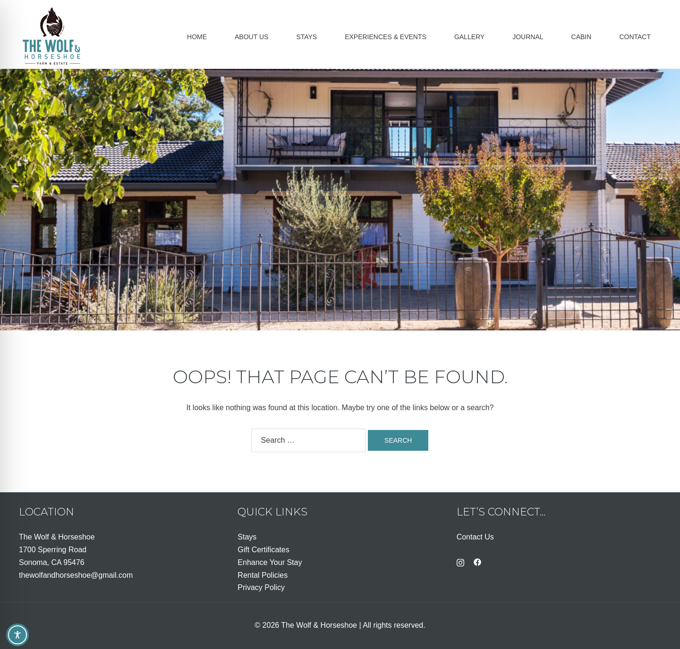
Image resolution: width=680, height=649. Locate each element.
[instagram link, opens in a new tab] (460, 561)
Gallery (469, 37)
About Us (251, 37)
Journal (527, 37)
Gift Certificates (263, 550)
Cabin (581, 37)
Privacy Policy (261, 587)
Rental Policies (263, 575)
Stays (306, 37)
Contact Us (475, 537)
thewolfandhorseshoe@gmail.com (76, 575)
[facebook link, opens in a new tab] (477, 561)
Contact (635, 37)
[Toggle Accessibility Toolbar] (17, 634)
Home (197, 37)
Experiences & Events (385, 37)
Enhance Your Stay (270, 562)
